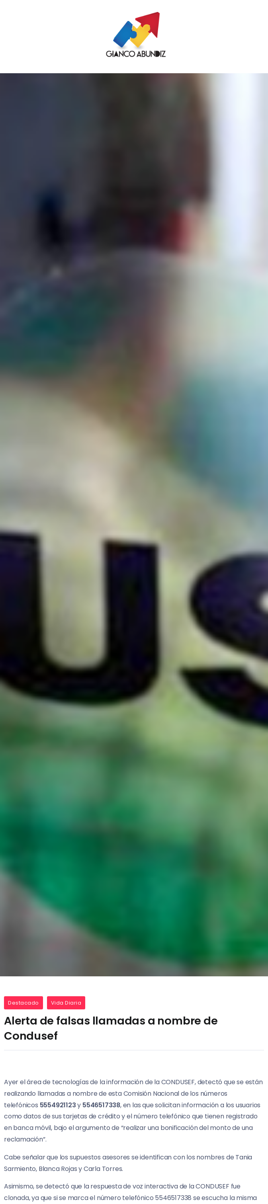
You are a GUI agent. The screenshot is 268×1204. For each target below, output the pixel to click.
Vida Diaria (66, 1002)
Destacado (23, 1002)
